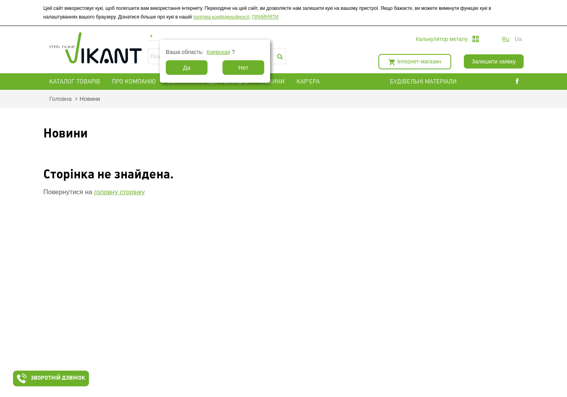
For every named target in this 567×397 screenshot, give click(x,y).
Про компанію (134, 81)
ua (518, 39)
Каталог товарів (74, 81)
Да (187, 67)
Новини (272, 81)
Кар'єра (308, 81)
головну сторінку (119, 192)
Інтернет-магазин (419, 61)
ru (505, 39)
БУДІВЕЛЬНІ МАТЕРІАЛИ (433, 81)
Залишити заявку (494, 61)
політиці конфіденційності (221, 17)
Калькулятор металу (442, 39)
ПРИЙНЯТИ (265, 17)
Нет (243, 67)
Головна (60, 98)
